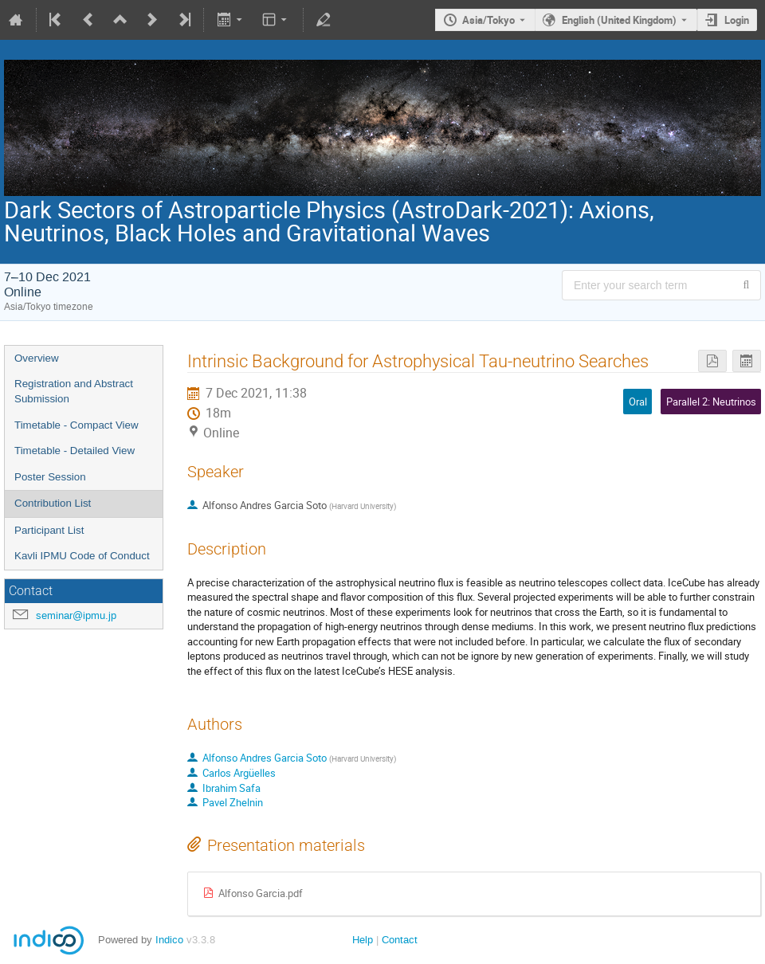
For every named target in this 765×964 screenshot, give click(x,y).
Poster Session (50, 477)
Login (736, 20)
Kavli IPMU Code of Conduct (82, 556)
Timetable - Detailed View (74, 451)
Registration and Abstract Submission (73, 391)
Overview (36, 358)
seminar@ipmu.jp (76, 615)
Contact (400, 939)
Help (362, 939)
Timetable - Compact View (76, 425)
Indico (169, 939)
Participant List (49, 530)
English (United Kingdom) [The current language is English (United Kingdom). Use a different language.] (619, 20)
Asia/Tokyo (488, 20)
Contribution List (52, 503)
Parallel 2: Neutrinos (711, 401)
